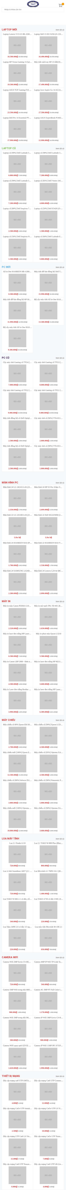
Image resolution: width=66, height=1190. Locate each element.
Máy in (6, 601)
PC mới (6, 267)
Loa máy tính (10, 839)
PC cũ (5, 358)
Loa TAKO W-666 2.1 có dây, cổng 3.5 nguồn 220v (24, 899)
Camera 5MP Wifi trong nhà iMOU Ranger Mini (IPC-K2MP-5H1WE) (31, 990)
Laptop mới (9, 30)
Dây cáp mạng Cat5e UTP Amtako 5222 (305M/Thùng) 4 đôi (27, 1108)
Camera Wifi (10, 957)
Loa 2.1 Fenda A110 (17, 843)
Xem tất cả (60, 30)
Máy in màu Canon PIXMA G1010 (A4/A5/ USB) (23, 606)
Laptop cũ (9, 148)
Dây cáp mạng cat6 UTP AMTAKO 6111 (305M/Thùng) (25, 1081)
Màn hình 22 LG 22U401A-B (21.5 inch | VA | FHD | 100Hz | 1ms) (30, 515)
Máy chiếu (8, 720)
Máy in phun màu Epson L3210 (48, 634)
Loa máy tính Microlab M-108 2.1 (48, 927)
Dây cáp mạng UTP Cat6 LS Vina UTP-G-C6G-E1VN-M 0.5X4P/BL (31, 1136)
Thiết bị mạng (11, 1076)
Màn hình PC (10, 483)
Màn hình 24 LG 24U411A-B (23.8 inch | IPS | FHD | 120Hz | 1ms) (30, 487)
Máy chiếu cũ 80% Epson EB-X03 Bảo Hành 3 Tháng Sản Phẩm (29, 725)
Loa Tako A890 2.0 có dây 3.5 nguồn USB (20, 927)
